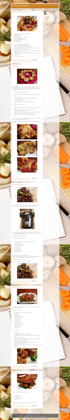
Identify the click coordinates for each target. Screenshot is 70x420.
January (47, 27)
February (47, 22)
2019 (46, 18)
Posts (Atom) (19, 412)
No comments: (28, 59)
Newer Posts (15, 410)
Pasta (22, 61)
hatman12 (38, 416)
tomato (30, 61)
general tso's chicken (26, 367)
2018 (46, 19)
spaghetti (27, 61)
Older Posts (39, 410)
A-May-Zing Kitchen (21, 6)
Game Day (16, 179)
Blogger (45, 416)
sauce (25, 61)
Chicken (20, 61)
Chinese (21, 367)
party (22, 179)
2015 (46, 30)
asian (16, 282)
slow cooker (29, 282)
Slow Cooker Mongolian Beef (18, 184)
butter (17, 61)
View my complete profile (50, 12)
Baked (16, 367)
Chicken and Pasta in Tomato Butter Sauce (21, 12)
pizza (24, 179)
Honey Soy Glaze (16, 372)
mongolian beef (19, 282)
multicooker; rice (24, 282)
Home (27, 410)
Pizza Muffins (15, 66)
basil (15, 61)
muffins (20, 179)
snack (28, 179)
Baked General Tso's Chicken (18, 287)
